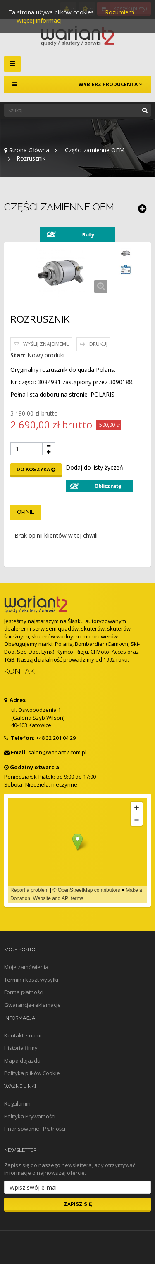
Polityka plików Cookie (32, 1073)
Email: (15, 752)
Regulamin (17, 1103)
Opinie (25, 512)
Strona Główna (26, 150)
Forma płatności (23, 992)
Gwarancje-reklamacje (32, 1005)
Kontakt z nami (22, 1035)
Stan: (18, 355)
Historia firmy (21, 1047)
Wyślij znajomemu (46, 343)
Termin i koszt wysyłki (31, 979)
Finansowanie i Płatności (34, 1128)
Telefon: (19, 738)
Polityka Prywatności (29, 1116)
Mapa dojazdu (22, 1060)
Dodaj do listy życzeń (94, 467)
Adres (15, 700)
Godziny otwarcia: (32, 767)
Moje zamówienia (26, 967)
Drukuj (98, 343)
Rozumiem (119, 12)
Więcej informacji (40, 20)
